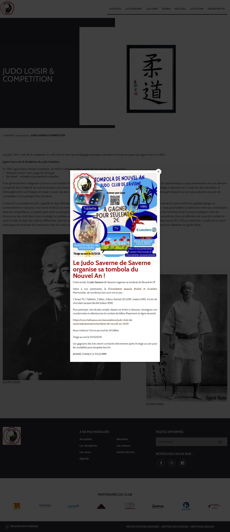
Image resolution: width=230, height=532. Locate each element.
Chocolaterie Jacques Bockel (124, 289)
